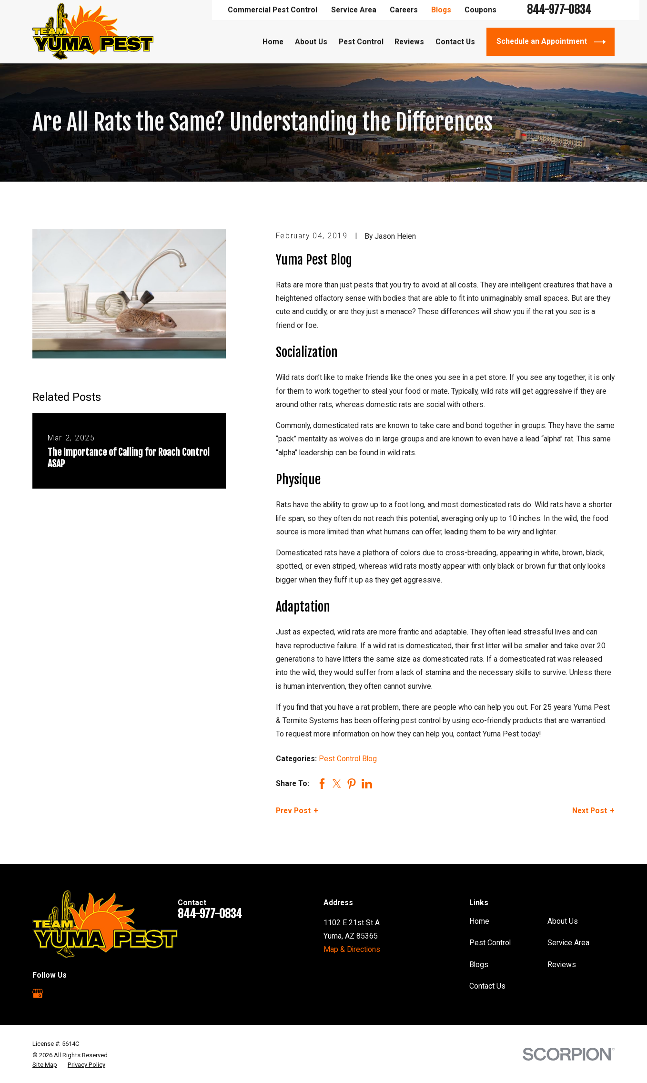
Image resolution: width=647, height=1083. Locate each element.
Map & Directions (352, 949)
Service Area (353, 9)
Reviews (561, 964)
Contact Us (487, 986)
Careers (404, 9)
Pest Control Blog (348, 758)
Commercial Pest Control (272, 9)
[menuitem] (44, 1065)
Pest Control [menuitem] (361, 41)
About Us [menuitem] (311, 41)
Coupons (480, 9)
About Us (562, 921)
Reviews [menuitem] (409, 41)
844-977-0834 (559, 10)
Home (479, 921)
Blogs (441, 9)
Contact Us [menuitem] (455, 41)
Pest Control (490, 942)
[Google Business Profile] (37, 993)
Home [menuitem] (273, 41)
